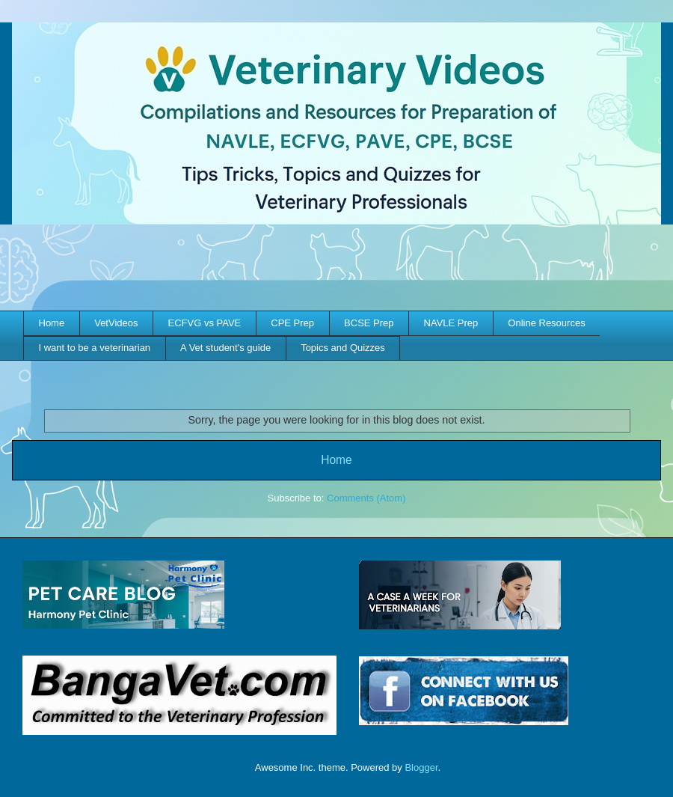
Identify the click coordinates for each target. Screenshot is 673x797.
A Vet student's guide (225, 347)
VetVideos (116, 323)
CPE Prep (292, 323)
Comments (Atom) (366, 498)
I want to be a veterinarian (95, 347)
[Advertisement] (336, 269)
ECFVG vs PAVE (205, 323)
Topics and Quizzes (343, 347)
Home (52, 323)
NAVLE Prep (451, 323)
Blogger (421, 767)
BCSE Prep (368, 323)
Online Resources (546, 323)
